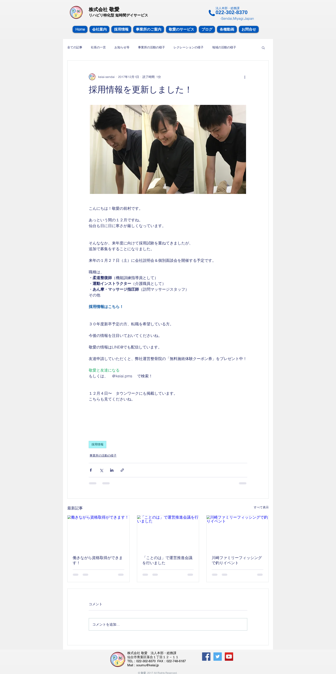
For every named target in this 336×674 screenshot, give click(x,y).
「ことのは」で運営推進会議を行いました (167, 560)
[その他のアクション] (244, 76)
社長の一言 (98, 47)
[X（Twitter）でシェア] (101, 470)
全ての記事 (74, 47)
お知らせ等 (121, 47)
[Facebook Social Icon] (206, 656)
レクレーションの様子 (189, 47)
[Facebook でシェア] (91, 470)
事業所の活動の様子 (151, 47)
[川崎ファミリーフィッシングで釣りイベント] (237, 532)
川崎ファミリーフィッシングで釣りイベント (237, 560)
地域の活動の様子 (224, 47)
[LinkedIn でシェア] (112, 470)
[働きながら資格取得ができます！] (98, 532)
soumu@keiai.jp (147, 665)
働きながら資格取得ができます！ (98, 560)
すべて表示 (261, 507)
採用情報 (98, 444)
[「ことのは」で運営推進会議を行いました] (168, 532)
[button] (263, 47)
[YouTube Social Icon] (229, 656)
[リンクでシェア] (122, 470)
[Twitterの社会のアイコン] (217, 656)
